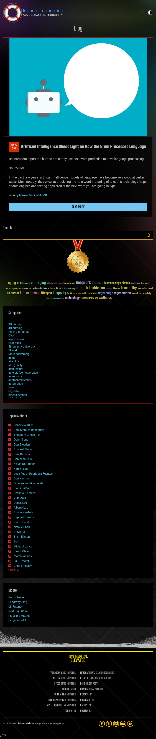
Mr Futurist (15, 606)
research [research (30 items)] (135, 294)
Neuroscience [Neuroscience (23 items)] (77, 294)
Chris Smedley (23, 565)
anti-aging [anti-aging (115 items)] (38, 283)
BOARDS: (84, 689)
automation (15, 383)
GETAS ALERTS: (87, 678)
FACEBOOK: (55, 673)
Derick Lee (20, 502)
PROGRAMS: (85, 700)
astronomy (15, 376)
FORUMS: (69, 711)
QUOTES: (84, 711)
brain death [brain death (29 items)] (145, 283)
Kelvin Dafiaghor (24, 464)
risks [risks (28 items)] (140, 294)
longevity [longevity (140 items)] (59, 293)
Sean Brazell (21, 522)
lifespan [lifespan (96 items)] (46, 293)
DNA (11, 335)
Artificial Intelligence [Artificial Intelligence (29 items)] (55, 283)
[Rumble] (130, 724)
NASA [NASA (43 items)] (69, 293)
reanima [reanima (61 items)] (92, 293)
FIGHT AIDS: (59, 694)
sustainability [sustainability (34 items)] (58, 298)
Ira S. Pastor (21, 561)
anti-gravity (15, 365)
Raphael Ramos (24, 517)
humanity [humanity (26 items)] (109, 289)
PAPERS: (84, 705)
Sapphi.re (59, 724)
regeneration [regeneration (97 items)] (122, 293)
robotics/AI (41, 195)
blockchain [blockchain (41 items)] (135, 283)
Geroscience (16, 597)
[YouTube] (123, 724)
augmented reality (19, 380)
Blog (78, 29)
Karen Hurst (21, 469)
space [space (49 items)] (49, 298)
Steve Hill (19, 532)
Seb (16, 541)
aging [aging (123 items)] (12, 283)
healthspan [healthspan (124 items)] (97, 288)
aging (12, 358)
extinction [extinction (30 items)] (51, 289)
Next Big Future (18, 611)
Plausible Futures (19, 615)
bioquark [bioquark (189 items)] (83, 282)
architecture (15, 369)
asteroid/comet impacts (23, 372)
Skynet (12, 350)
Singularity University (21, 346)
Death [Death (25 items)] (30, 289)
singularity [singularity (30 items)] (147, 294)
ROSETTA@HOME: (55, 705)
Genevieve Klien (26, 195)
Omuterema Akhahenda (29, 483)
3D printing (15, 324)
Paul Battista (22, 454)
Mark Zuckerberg (19, 354)
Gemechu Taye (23, 459)
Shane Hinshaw (24, 512)
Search (148, 235)
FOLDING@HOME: (56, 700)
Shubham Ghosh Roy (27, 434)
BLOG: (82, 684)
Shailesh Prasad (24, 449)
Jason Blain (21, 551)
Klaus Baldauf (23, 488)
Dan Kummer (22, 478)
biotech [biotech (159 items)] (97, 282)
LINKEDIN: (56, 678)
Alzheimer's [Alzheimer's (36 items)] (25, 283)
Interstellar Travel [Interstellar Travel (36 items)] (145, 288)
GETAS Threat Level (78, 659)
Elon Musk (15, 343)
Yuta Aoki (20, 498)
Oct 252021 (14, 147)
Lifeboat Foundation (25, 724)
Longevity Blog (17, 602)
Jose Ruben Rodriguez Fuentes (33, 473)
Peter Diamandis (18, 331)
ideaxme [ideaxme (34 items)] (116, 289)
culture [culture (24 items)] (26, 289)
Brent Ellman (22, 536)
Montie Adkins (23, 556)
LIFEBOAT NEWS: (87, 673)
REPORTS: (84, 694)
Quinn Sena (21, 439)
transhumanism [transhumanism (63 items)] (89, 298)
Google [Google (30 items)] (73, 289)
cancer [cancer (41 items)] (8, 288)
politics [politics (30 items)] (85, 294)
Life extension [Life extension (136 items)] (30, 293)
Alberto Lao (21, 507)
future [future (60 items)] (59, 288)
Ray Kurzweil (16, 339)
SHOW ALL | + (13, 570)
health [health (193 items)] (82, 288)
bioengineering (17, 395)
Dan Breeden (22, 444)
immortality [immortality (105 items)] (129, 288)
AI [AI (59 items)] (18, 283)
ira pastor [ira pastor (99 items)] (12, 293)
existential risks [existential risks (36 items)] (40, 288)
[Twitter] (109, 724)
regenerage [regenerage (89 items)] (105, 293)
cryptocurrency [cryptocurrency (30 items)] (17, 289)
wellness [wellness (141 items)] (105, 298)
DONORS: (66, 689)
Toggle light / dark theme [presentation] (150, 12)
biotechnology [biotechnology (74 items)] (112, 283)
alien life (13, 361)
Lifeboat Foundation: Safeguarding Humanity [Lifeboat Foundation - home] (69, 12)
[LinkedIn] (116, 724)
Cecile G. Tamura (24, 493)
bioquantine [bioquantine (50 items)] (69, 283)
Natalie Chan (22, 527)
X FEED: (57, 684)
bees (11, 387)
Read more (78, 207)
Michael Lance (23, 546)
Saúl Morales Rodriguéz (29, 430)
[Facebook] (102, 724)
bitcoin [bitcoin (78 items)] (126, 283)
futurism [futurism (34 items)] (67, 289)
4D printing (15, 328)
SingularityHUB (17, 620)
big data (13, 391)
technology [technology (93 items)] (72, 298)
